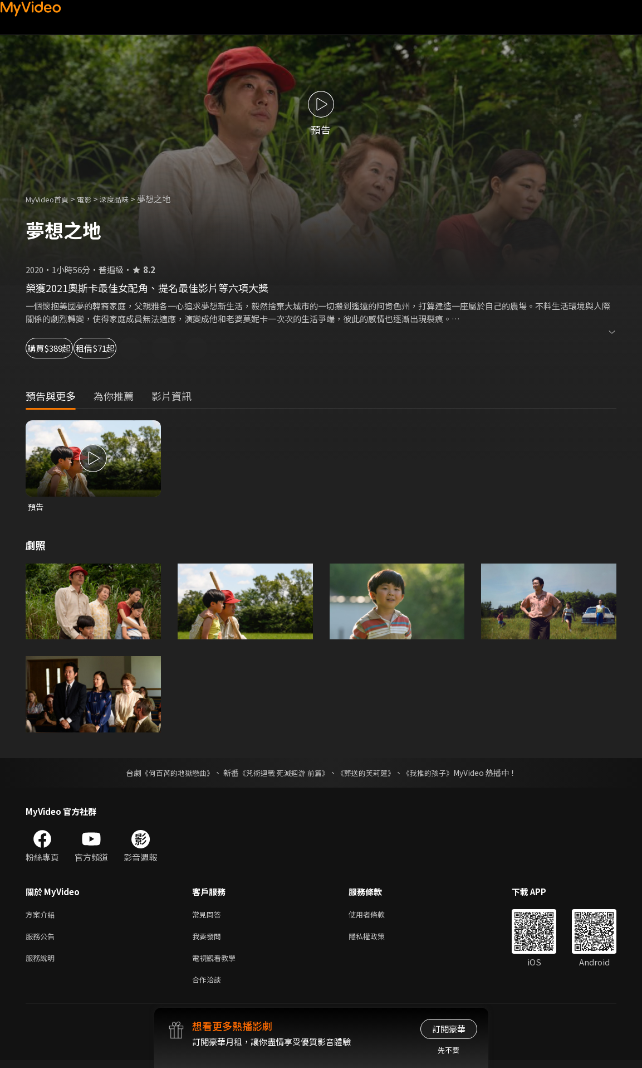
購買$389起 (61, 348)
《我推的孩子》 (436, 773)
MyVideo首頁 (51, 199)
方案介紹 (42, 916)
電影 (93, 199)
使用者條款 (376, 916)
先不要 (448, 1050)
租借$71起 (139, 348)
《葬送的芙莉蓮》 (370, 773)
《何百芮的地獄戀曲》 (170, 773)
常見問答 (209, 916)
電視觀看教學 (217, 963)
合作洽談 (209, 986)
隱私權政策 (376, 939)
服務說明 (42, 963)
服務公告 (42, 939)
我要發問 (209, 939)
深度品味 (126, 199)
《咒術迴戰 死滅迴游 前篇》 (282, 773)
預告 (36, 507)
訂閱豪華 (448, 1029)
